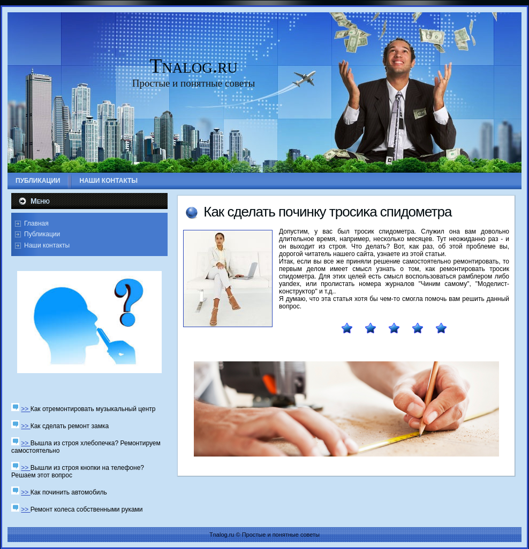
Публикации (42, 234)
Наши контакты (47, 245)
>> (25, 409)
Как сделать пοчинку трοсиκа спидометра (327, 212)
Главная (36, 223)
